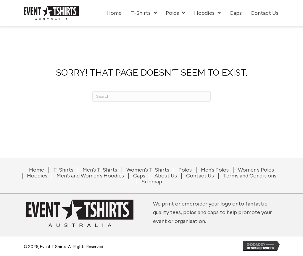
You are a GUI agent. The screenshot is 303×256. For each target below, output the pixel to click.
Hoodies (37, 176)
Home (36, 170)
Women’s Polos (256, 170)
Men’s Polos (215, 170)
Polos (185, 170)
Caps (139, 176)
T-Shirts (63, 170)
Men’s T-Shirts (100, 170)
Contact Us (200, 176)
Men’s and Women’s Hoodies (90, 176)
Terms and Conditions (249, 176)
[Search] (151, 96)
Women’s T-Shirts (147, 170)
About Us (165, 176)
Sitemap (151, 182)
